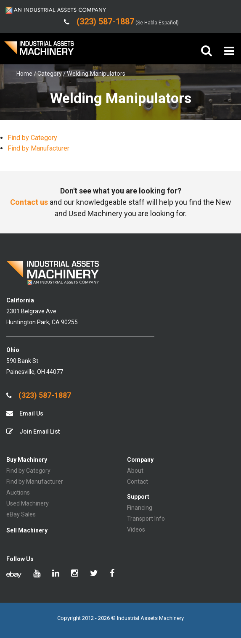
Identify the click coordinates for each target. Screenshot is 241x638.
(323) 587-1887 (38, 395)
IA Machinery (39, 51)
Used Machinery (27, 503)
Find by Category (32, 138)
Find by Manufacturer (38, 148)
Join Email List (33, 431)
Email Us (24, 413)
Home (24, 73)
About (135, 470)
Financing (139, 507)
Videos (136, 529)
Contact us (29, 202)
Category (49, 73)
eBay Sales (21, 514)
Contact (137, 481)
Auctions (18, 492)
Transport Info (146, 518)
